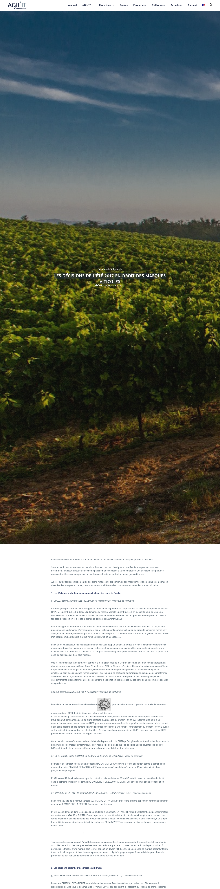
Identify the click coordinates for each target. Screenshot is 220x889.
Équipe (124, 5)
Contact (192, 5)
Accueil (72, 5)
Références (158, 5)
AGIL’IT (86, 5)
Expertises (105, 5)
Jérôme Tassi (101, 286)
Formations (140, 5)
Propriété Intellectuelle (110, 269)
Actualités (176, 5)
